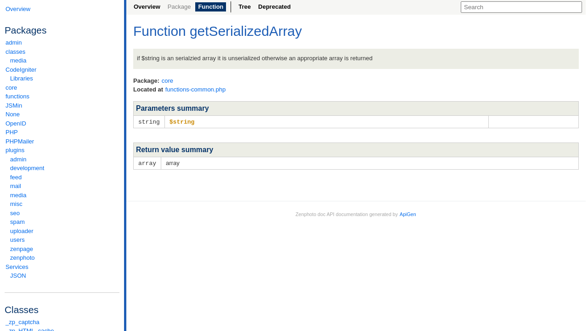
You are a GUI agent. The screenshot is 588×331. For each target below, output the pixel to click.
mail (15, 186)
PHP (12, 132)
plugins (62, 150)
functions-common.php (195, 89)
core (11, 87)
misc (16, 203)
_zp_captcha (23, 322)
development (27, 168)
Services (62, 266)
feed (16, 177)
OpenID (16, 123)
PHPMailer (20, 141)
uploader (22, 231)
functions (17, 96)
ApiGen (408, 213)
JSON (18, 275)
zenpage (21, 248)
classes (62, 51)
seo (15, 213)
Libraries (21, 78)
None (13, 114)
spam (17, 221)
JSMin (14, 105)
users (17, 239)
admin (14, 42)
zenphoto (64, 257)
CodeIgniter (62, 69)
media (18, 60)
